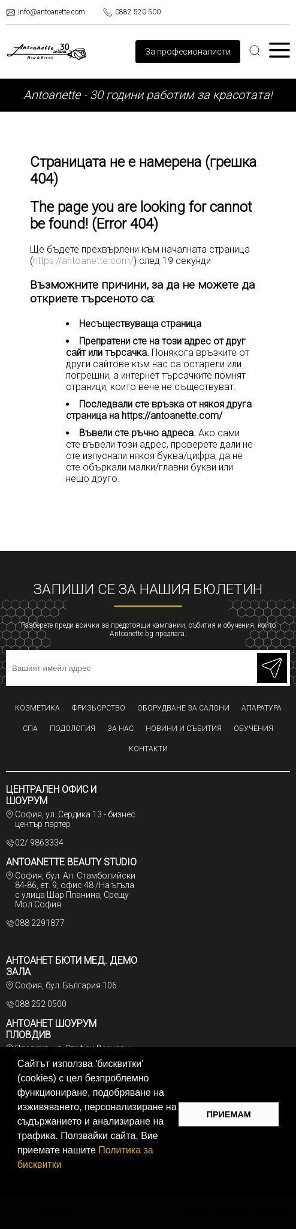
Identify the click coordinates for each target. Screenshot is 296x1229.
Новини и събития (184, 728)
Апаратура (261, 708)
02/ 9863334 (39, 842)
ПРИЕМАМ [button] (229, 1114)
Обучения (253, 728)
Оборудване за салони (183, 708)
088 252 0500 (41, 1004)
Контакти (148, 749)
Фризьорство (98, 708)
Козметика (37, 708)
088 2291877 (40, 923)
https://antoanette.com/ (83, 260)
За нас (120, 728)
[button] (66, 1166)
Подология (72, 728)
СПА (30, 728)
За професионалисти (188, 51)
